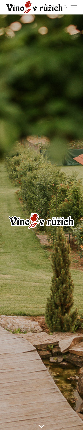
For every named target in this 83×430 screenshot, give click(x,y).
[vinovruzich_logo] (34, 7)
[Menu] (72, 7)
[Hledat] (63, 7)
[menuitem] (63, 7)
